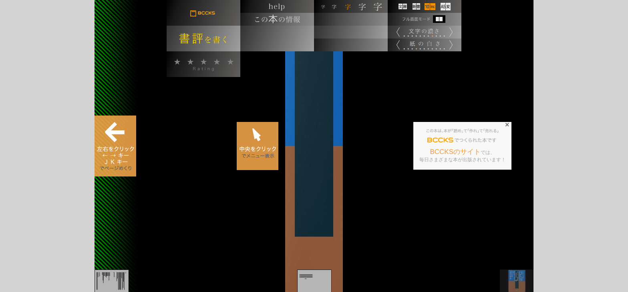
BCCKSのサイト (455, 152)
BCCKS (440, 140)
